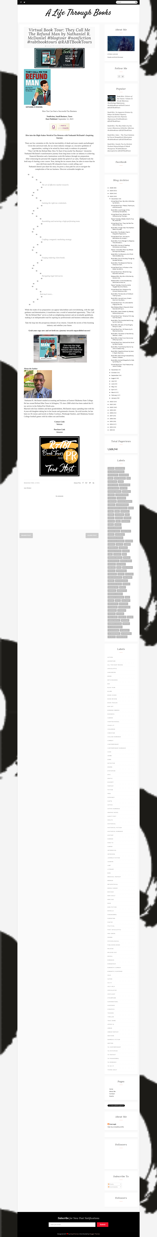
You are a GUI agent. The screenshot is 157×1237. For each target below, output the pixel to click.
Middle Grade (126, 561)
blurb (121, 481)
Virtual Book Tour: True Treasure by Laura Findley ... (122, 365)
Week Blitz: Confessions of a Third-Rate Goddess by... (122, 255)
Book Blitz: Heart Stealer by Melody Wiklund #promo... (122, 312)
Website (59, 424)
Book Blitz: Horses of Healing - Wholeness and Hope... (120, 246)
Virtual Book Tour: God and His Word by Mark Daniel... (122, 343)
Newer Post (26, 535)
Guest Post (126, 531)
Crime (111, 511)
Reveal (122, 587)
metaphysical (114, 561)
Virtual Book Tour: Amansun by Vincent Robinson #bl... (121, 290)
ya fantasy (125, 630)
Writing (126, 623)
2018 (111, 413)
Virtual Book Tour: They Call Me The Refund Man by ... (122, 224)
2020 (111, 407)
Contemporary (122, 504)
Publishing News (115, 584)
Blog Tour (64, 46)
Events (111, 1096)
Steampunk (113, 607)
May (112, 387)
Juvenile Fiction (115, 551)
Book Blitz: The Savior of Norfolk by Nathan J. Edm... (122, 334)
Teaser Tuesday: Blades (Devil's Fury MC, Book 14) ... (122, 219)
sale (127, 597)
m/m (124, 554)
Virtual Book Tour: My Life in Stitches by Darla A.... (122, 202)
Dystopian (119, 514)
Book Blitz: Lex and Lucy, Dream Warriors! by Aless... (121, 299)
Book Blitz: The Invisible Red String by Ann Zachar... (122, 321)
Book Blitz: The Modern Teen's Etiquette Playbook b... (120, 233)
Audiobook (124, 475)
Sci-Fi (118, 600)
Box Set (123, 488)
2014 (111, 424)
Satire (111, 600)
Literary (117, 554)
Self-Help (125, 600)
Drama (111, 514)
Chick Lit (112, 498)
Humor (127, 544)
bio (128, 478)
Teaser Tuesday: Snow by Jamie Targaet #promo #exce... (121, 286)
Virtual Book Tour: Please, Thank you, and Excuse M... (123, 206)
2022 (111, 401)
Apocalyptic (113, 475)
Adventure (120, 468)
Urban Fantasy (114, 620)
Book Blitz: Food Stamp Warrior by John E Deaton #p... (122, 347)
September (115, 375)
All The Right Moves (116, 471)
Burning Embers (114, 491)
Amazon (59, 432)
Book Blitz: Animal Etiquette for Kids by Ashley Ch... (122, 361)
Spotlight (123, 604)
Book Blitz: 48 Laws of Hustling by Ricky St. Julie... (122, 325)
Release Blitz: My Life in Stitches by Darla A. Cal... (122, 277)
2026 (111, 188)
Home (111, 1089)
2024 (111, 193)
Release (126, 584)
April (113, 389)
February (114, 395)
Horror (111, 544)
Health (111, 534)
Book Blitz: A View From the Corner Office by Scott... (122, 339)
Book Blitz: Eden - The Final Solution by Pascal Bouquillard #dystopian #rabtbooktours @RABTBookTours (121, 137)
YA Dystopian (113, 630)
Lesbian (126, 551)
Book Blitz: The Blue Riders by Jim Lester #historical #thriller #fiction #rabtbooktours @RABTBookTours (121, 128)
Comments (113, 1187)
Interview (123, 547)
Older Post (92, 535)
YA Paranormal (114, 633)
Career (111, 495)
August (113, 378)
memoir (126, 557)
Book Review (124, 485)
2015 (111, 421)
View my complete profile (116, 1127)
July (112, 381)
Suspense (112, 610)
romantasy (122, 590)
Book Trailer (113, 488)
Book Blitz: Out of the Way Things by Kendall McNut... (122, 259)
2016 (111, 419)
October (114, 372)
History (129, 541)
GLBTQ (111, 524)
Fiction (111, 521)
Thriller (120, 613)
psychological (121, 580)
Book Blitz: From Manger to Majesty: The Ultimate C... (122, 241)
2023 (111, 196)
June (113, 384)
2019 (111, 410)
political (129, 574)
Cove (131, 508)
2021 (111, 404)
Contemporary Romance (118, 508)
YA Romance (126, 633)
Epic (127, 514)
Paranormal (121, 570)
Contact (112, 1094)
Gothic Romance (115, 528)
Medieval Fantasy (115, 557)
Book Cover (113, 485)
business (126, 491)
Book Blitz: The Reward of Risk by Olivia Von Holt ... (121, 264)
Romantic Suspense (116, 597)
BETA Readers (120, 478)
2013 (111, 427)
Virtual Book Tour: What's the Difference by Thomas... (120, 215)
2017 (111, 416)
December (114, 199)
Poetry (121, 574)
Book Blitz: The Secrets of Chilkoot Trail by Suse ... (122, 294)
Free (118, 521)
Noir (119, 567)
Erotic (111, 518)
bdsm (110, 478)
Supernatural (124, 607)
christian (112, 501)
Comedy (111, 504)
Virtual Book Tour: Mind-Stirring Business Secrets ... (121, 272)
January (114, 398)
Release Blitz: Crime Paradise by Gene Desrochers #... (121, 281)
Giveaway (125, 521)
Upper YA (122, 617)
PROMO (111, 580)
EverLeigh (113, 1124)
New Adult (121, 564)
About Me (112, 1091)
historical (120, 534)
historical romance (116, 541)
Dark (117, 511)
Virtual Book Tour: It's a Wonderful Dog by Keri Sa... (122, 303)
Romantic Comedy (115, 594)
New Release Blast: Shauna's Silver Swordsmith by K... (122, 308)
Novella (111, 570)
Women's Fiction (115, 623)
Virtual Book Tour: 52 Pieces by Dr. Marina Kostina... (122, 330)
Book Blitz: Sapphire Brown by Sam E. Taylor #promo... (122, 352)
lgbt (110, 554)
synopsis (121, 610)
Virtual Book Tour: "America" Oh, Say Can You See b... (122, 317)
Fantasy (127, 518)
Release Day (113, 587)
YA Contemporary (115, 627)
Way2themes (74, 1234)
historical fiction (115, 537)
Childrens (121, 498)
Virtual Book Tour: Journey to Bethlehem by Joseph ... (120, 237)
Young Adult (122, 637)
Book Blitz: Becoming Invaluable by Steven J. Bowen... (122, 356)
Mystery (112, 564)
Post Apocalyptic (115, 577)
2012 (111, 430)
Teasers (112, 613)
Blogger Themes (94, 1234)
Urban (130, 617)
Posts (111, 1184)
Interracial (113, 547)
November (114, 370)
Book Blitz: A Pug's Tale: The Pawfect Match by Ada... (122, 228)
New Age (112, 567)
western (125, 620)
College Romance (124, 501)
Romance (112, 590)
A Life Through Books (78, 12)
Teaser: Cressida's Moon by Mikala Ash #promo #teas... (122, 250)
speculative (113, 604)
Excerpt (119, 518)
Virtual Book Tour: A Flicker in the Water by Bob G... (121, 268)
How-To (119, 544)
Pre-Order (127, 577)
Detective (125, 511)
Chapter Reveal (122, 495)
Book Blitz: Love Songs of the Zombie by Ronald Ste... (120, 211)
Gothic (117, 524)
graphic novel (114, 531)
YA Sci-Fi (112, 637)
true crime (113, 617)
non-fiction (71, 46)
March (113, 392)
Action (111, 468)
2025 (111, 191)
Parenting (112, 574)
